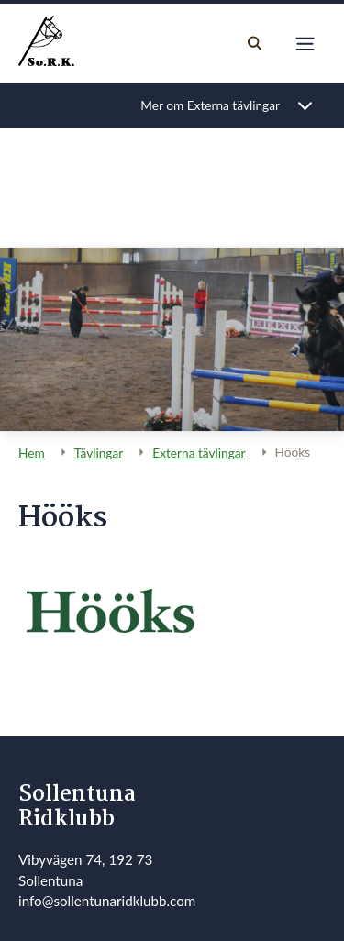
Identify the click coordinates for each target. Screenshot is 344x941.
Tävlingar (99, 452)
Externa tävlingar (198, 452)
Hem (31, 452)
